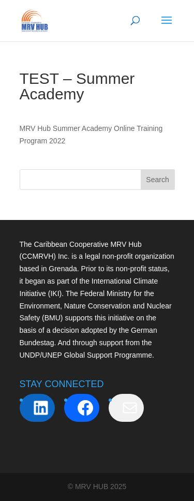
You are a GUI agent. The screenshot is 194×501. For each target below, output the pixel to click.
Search (157, 179)
